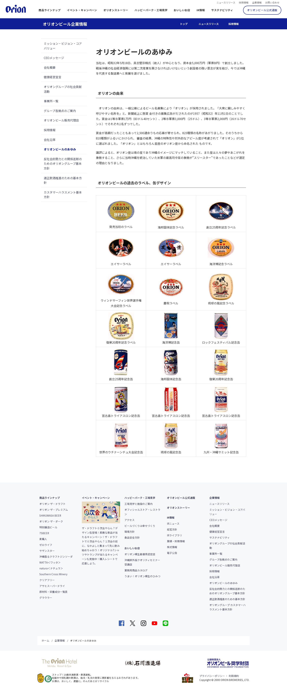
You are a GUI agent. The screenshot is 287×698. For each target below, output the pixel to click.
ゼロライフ (45, 545)
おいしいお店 (182, 10)
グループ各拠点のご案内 (60, 110)
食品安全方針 (132, 537)
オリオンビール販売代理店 (61, 120)
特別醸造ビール (48, 527)
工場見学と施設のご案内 (138, 504)
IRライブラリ (174, 535)
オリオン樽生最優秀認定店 (139, 554)
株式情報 (172, 547)
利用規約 (234, 676)
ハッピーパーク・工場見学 (151, 10)
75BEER (44, 533)
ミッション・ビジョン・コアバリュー (63, 45)
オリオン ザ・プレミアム (53, 509)
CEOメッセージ (54, 58)
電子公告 (172, 553)
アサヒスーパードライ (52, 586)
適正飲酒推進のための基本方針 (63, 180)
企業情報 (257, 2)
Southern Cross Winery (53, 574)
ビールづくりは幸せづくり (139, 526)
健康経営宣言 (52, 77)
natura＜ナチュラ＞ (51, 568)
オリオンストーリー (115, 10)
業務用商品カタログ (136, 570)
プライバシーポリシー (212, 676)
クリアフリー (47, 580)
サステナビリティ (222, 10)
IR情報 (201, 10)
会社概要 (49, 67)
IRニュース (173, 523)
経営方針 (172, 529)
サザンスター (47, 550)
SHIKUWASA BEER (50, 515)
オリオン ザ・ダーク (51, 521)
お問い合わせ (272, 2)
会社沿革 (49, 139)
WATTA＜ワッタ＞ (50, 562)
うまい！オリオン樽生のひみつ (142, 576)
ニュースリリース (226, 2)
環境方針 (129, 531)
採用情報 (243, 2)
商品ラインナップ (50, 10)
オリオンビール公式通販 (262, 10)
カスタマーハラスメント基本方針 (63, 194)
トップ (184, 24)
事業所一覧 (51, 101)
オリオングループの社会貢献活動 (63, 89)
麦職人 (43, 539)
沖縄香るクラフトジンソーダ (56, 556)
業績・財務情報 (176, 541)
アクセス (129, 520)
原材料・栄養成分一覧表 (53, 592)
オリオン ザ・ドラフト (52, 504)
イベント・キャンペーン (82, 10)
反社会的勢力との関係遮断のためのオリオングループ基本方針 (63, 163)
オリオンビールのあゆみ (60, 149)
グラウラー (45, 597)
